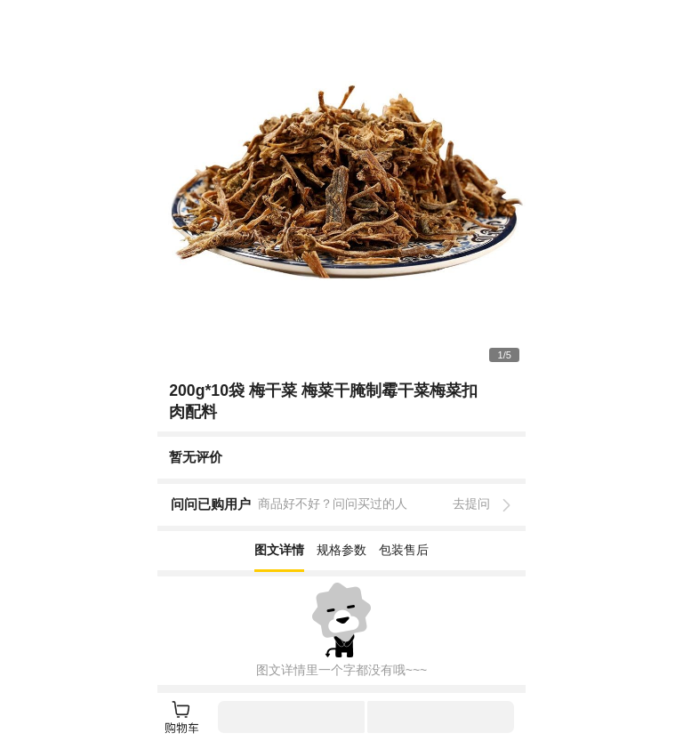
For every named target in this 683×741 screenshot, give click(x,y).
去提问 (471, 503)
